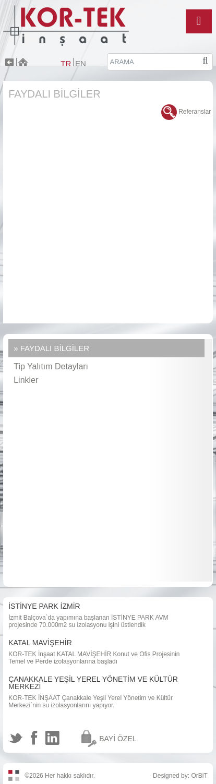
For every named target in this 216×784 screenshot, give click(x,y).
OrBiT (199, 775)
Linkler (26, 380)
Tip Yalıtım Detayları (51, 366)
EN (80, 63)
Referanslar (186, 111)
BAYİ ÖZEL (117, 738)
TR (66, 63)
